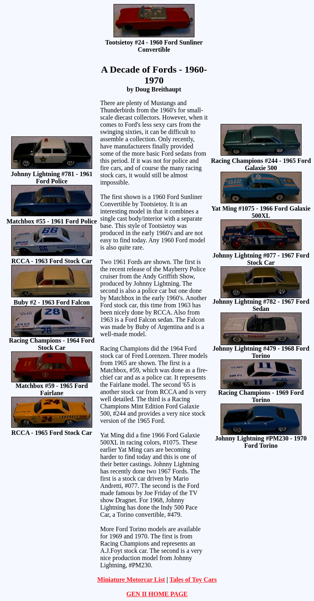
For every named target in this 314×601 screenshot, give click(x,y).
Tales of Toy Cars (193, 579)
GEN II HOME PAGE (157, 594)
